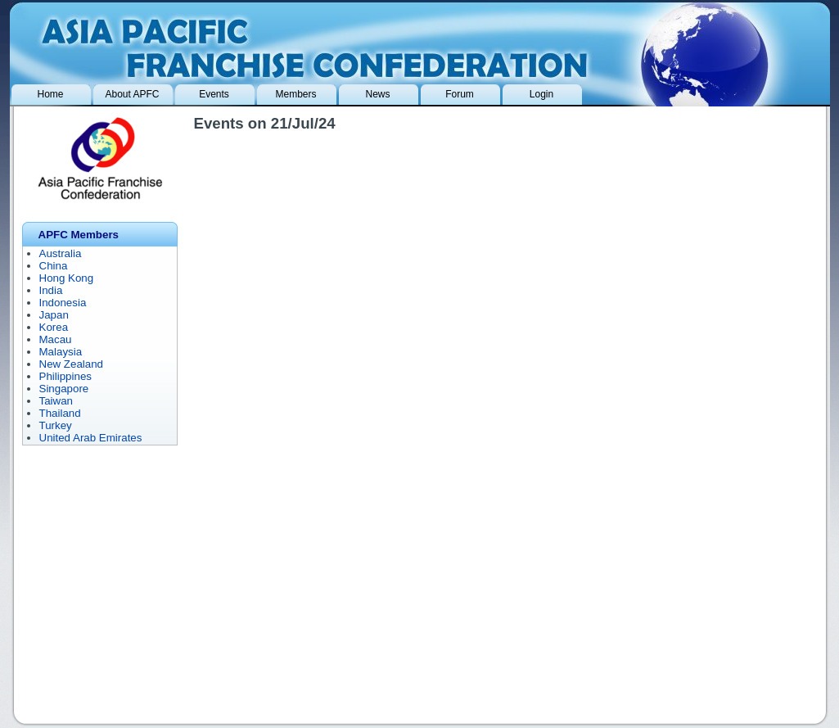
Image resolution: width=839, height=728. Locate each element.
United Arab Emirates (90, 438)
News (377, 94)
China (53, 266)
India (51, 290)
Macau (55, 339)
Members (295, 94)
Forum (459, 94)
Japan (54, 315)
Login (541, 94)
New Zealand (71, 364)
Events (214, 94)
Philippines (65, 376)
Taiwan (56, 401)
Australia (60, 253)
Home (50, 94)
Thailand (60, 413)
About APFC (132, 94)
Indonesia (63, 302)
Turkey (55, 425)
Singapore (64, 388)
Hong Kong (66, 278)
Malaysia (61, 352)
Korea (54, 327)
